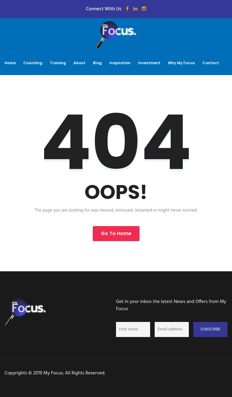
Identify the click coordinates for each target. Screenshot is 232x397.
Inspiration (119, 62)
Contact (210, 62)
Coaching (32, 62)
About (79, 62)
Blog (97, 62)
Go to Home (116, 233)
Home (10, 62)
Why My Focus (181, 62)
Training (58, 62)
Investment (149, 62)
